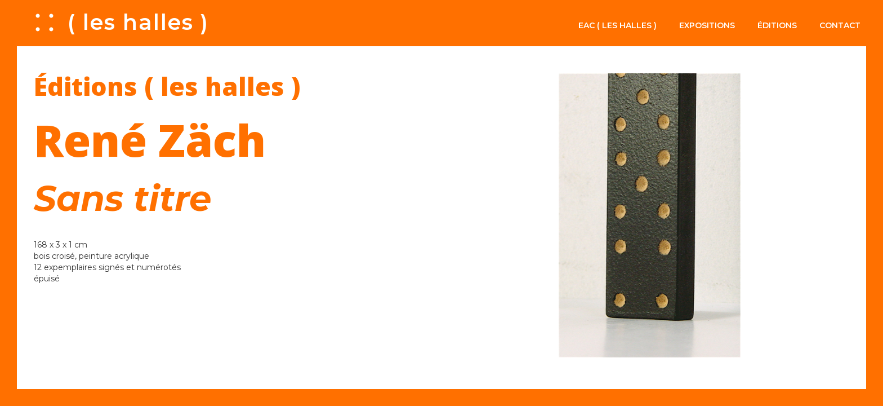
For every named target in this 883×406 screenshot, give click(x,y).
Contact (839, 25)
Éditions (777, 25)
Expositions (707, 25)
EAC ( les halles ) (617, 25)
